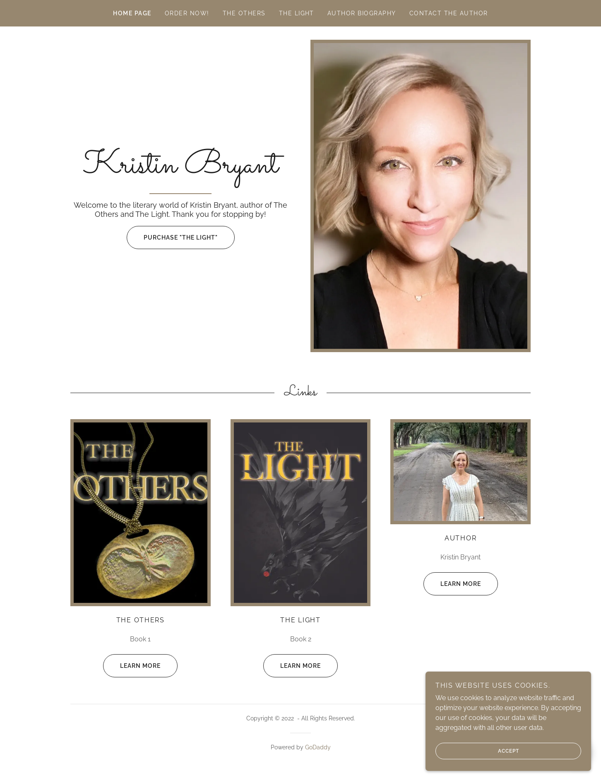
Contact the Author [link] (448, 13)
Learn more (132, 665)
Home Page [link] (132, 13)
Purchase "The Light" (172, 237)
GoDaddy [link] (318, 747)
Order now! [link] (187, 13)
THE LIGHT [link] (296, 13)
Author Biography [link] (361, 13)
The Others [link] (244, 13)
